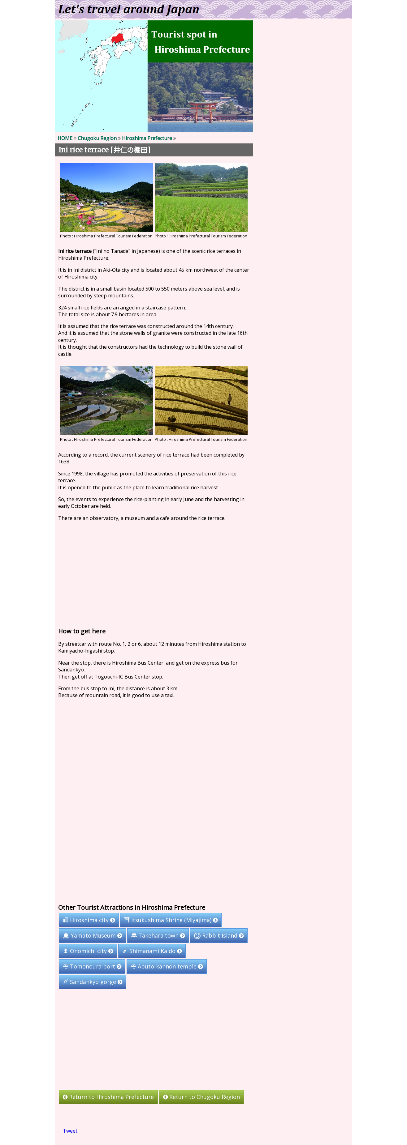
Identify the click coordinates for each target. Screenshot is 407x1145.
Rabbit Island (219, 935)
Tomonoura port (92, 966)
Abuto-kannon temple (167, 966)
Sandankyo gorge (92, 981)
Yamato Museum (92, 935)
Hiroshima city (89, 920)
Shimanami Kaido (152, 951)
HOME (64, 138)
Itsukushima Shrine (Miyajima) (171, 920)
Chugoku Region (96, 138)
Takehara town (158, 935)
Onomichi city (88, 951)
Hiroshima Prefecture (147, 138)
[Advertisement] (154, 573)
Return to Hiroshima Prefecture (108, 1096)
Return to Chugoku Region (201, 1096)
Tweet (70, 1130)
